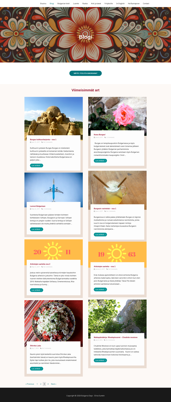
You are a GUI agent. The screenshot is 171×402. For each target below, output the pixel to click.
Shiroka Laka (35, 346)
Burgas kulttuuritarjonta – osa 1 (43, 139)
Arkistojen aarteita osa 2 (40, 264)
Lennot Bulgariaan (37, 206)
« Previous (30, 384)
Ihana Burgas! (99, 135)
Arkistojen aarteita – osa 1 (104, 266)
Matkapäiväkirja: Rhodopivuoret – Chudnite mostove (115, 337)
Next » (53, 384)
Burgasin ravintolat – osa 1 (105, 209)
